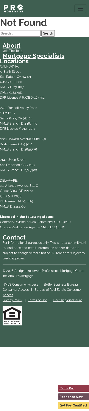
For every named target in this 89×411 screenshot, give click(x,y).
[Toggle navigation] (80, 8)
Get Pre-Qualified (73, 405)
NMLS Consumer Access (20, 284)
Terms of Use (37, 300)
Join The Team (13, 51)
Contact (14, 237)
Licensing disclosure (67, 300)
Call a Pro (66, 388)
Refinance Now (71, 397)
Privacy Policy (12, 300)
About (11, 45)
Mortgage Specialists (33, 55)
